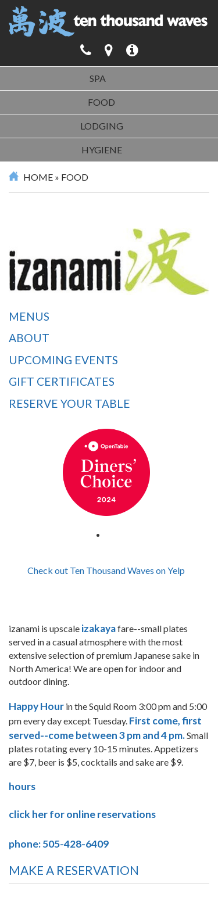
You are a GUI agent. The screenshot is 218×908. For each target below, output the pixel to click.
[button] (132, 50)
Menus (29, 316)
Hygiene (101, 149)
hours (22, 786)
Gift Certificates (62, 381)
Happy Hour (36, 706)
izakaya (98, 628)
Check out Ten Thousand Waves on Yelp (106, 570)
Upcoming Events (63, 360)
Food (101, 101)
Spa (98, 78)
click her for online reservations (83, 814)
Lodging (101, 125)
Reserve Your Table (69, 403)
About (29, 337)
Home (38, 176)
